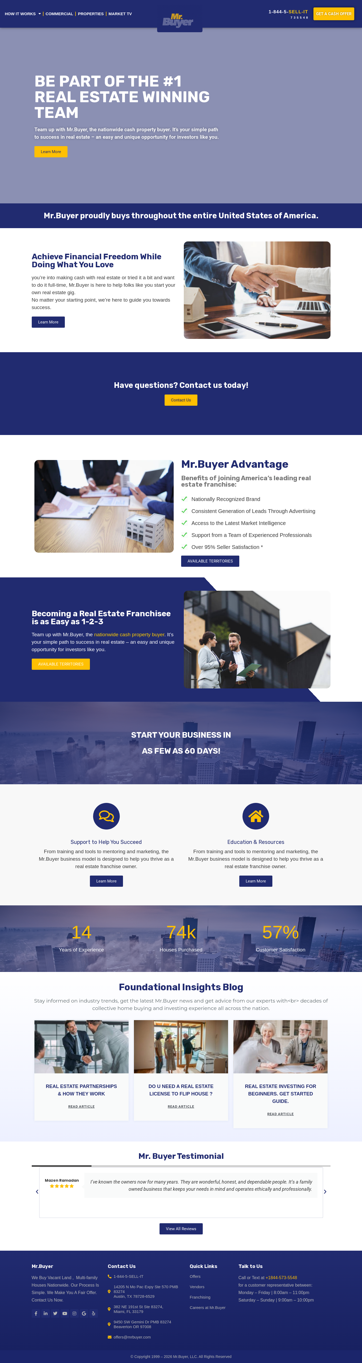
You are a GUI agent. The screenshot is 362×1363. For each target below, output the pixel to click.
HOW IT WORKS (23, 13)
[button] (37, 1191)
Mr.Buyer (42, 1266)
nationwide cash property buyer (129, 634)
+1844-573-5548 (281, 1277)
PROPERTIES (91, 13)
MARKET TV (120, 13)
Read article (81, 1107)
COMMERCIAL (59, 13)
